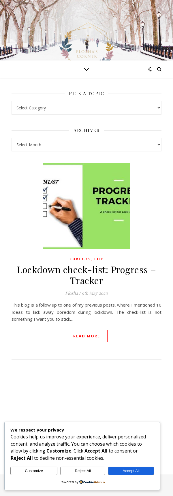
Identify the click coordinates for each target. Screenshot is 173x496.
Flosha (71, 293)
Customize (34, 471)
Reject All (83, 471)
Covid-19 (80, 258)
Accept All (131, 471)
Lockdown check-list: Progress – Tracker (86, 274)
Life (99, 258)
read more (86, 336)
